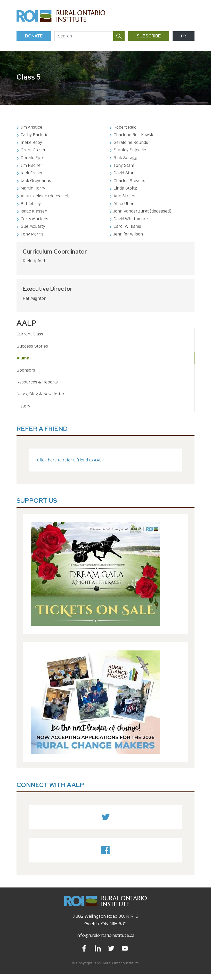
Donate (34, 36)
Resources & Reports (37, 382)
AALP (26, 323)
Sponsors (26, 370)
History (23, 406)
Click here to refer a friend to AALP (70, 460)
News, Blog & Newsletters (42, 394)
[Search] (83, 36)
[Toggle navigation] (188, 16)
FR (183, 36)
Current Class (30, 334)
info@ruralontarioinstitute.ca (105, 935)
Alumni (24, 358)
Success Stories (32, 346)
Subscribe (149, 36)
